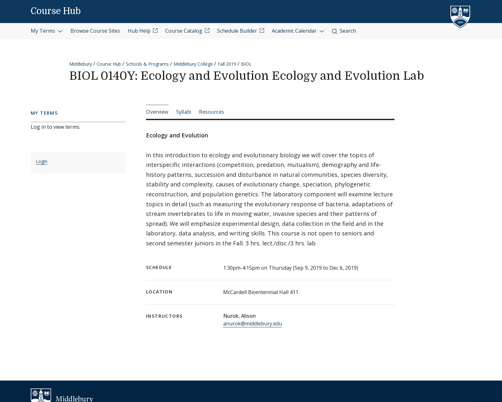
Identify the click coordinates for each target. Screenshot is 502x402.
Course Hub (56, 11)
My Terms (47, 30)
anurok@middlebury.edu (252, 323)
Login (41, 161)
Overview (157, 111)
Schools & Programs (147, 64)
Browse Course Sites (95, 30)
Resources (211, 111)
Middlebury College (193, 64)
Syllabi (183, 111)
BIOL (246, 64)
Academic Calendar (298, 30)
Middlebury (80, 64)
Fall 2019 (227, 64)
